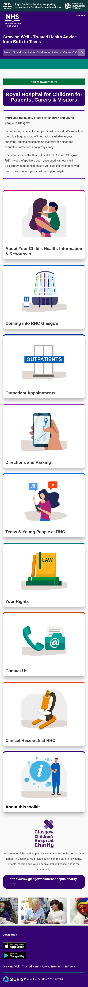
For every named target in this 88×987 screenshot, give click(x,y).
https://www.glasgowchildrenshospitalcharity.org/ (44, 881)
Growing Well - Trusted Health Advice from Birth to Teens (40, 39)
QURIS (41, 979)
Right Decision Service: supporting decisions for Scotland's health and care (38, 6)
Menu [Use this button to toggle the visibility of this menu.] (79, 15)
